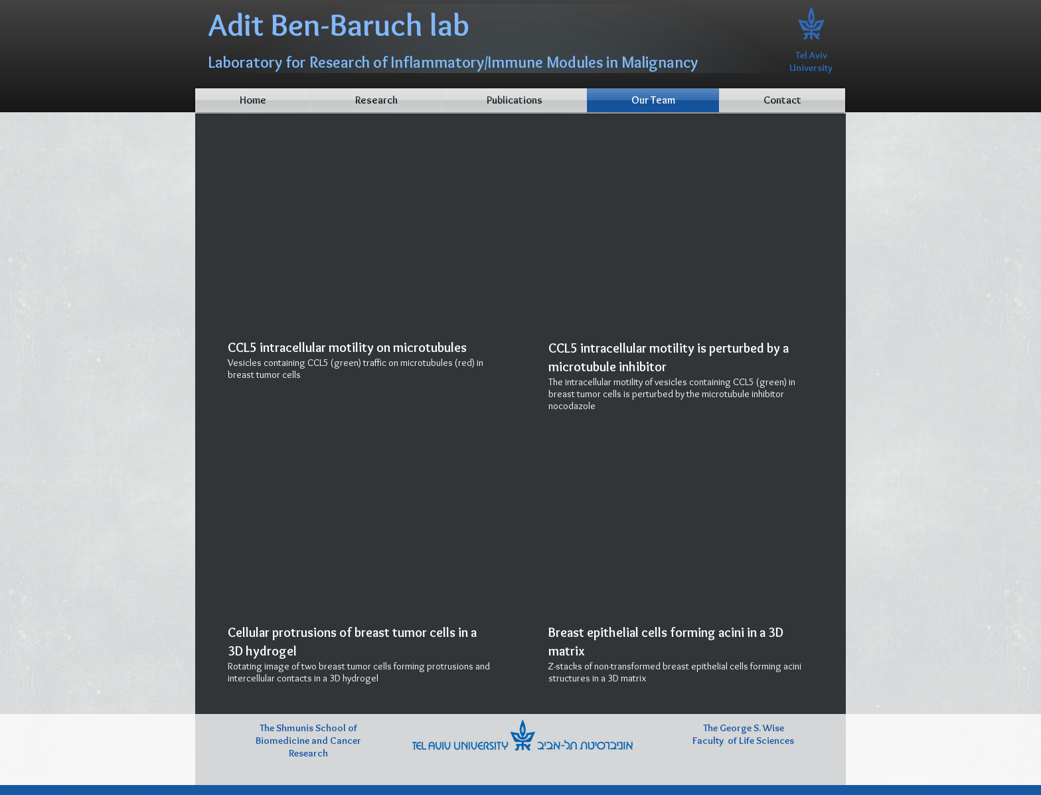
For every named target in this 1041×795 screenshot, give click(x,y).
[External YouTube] (360, 235)
